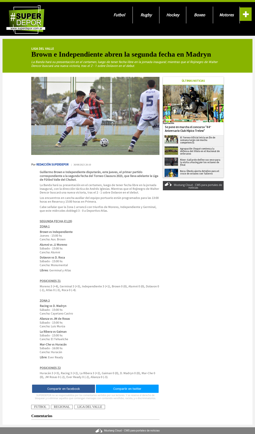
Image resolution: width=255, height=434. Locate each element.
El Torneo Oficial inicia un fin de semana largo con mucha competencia (197, 140)
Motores (226, 15)
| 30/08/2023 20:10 (81, 164)
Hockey (172, 15)
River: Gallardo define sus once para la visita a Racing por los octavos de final (200, 162)
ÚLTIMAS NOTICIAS (193, 80)
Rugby (146, 15)
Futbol (119, 15)
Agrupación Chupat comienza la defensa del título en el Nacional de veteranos (200, 151)
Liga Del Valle (42, 49)
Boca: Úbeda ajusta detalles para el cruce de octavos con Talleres (199, 172)
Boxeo (199, 15)
